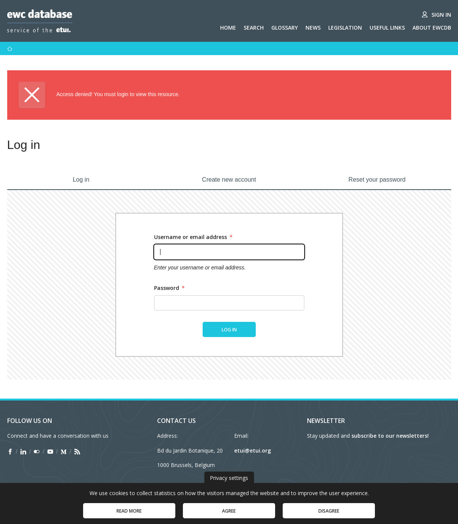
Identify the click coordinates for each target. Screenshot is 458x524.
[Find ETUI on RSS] (77, 452)
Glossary (284, 27)
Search (254, 27)
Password (169, 287)
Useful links (387, 27)
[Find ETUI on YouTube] (50, 452)
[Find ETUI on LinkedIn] (23, 452)
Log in (81, 179)
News (313, 27)
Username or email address (193, 237)
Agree (229, 514)
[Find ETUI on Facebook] (10, 452)
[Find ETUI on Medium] (63, 452)
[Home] (10, 48)
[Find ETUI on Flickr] (36, 452)
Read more (129, 514)
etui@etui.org (252, 450)
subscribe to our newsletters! (390, 435)
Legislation (345, 27)
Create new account (229, 179)
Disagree (328, 514)
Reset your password (376, 179)
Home (228, 27)
